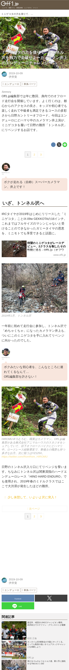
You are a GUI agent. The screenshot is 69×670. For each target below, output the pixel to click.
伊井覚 (13, 76)
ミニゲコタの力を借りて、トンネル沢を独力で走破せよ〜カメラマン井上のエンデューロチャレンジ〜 (34, 57)
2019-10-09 (16, 73)
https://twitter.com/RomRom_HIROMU (25, 457)
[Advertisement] (16, 539)
